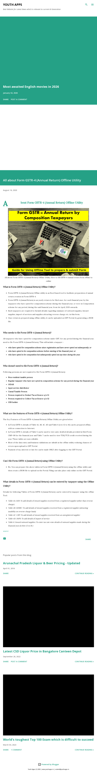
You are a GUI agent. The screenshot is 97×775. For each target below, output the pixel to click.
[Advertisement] (48, 141)
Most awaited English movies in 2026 (31, 86)
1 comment (16, 750)
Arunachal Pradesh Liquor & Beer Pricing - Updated (41, 563)
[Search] (86, 4)
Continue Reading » (84, 573)
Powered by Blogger (48, 764)
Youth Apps (12, 4)
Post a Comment (19, 99)
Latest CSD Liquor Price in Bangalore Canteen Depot (42, 651)
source (5, 531)
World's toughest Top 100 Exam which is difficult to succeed (48, 739)
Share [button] (6, 99)
